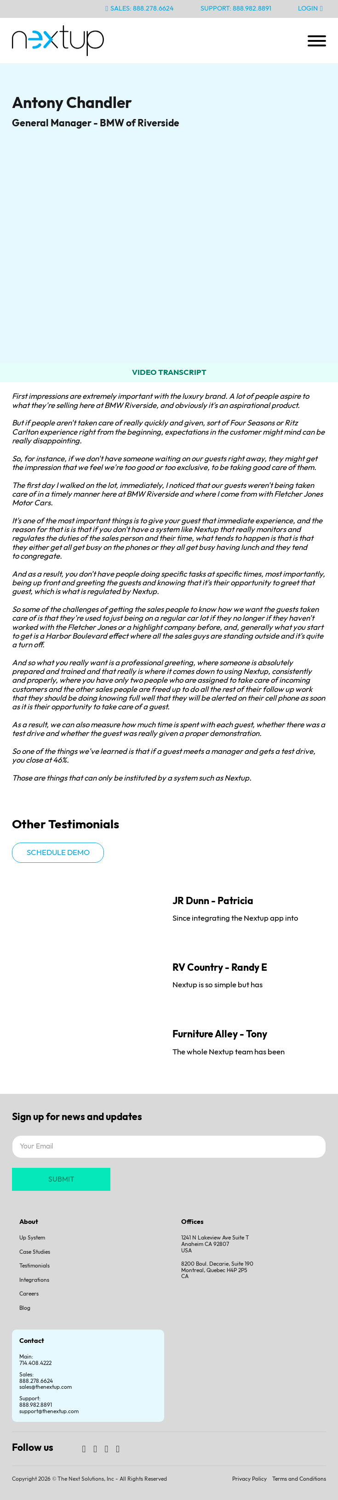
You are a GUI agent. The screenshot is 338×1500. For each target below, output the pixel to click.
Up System (32, 1238)
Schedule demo (58, 853)
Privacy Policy (249, 1479)
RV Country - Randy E (219, 967)
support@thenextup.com (49, 1412)
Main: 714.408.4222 (35, 1360)
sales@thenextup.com (45, 1387)
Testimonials (34, 1266)
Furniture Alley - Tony (219, 1034)
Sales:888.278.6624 (36, 1378)
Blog (24, 1308)
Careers (29, 1294)
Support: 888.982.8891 (236, 8)
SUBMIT (61, 1179)
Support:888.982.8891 (35, 1402)
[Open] (317, 40)
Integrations (34, 1280)
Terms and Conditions (299, 1479)
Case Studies (34, 1252)
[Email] (169, 1146)
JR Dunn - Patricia (212, 901)
